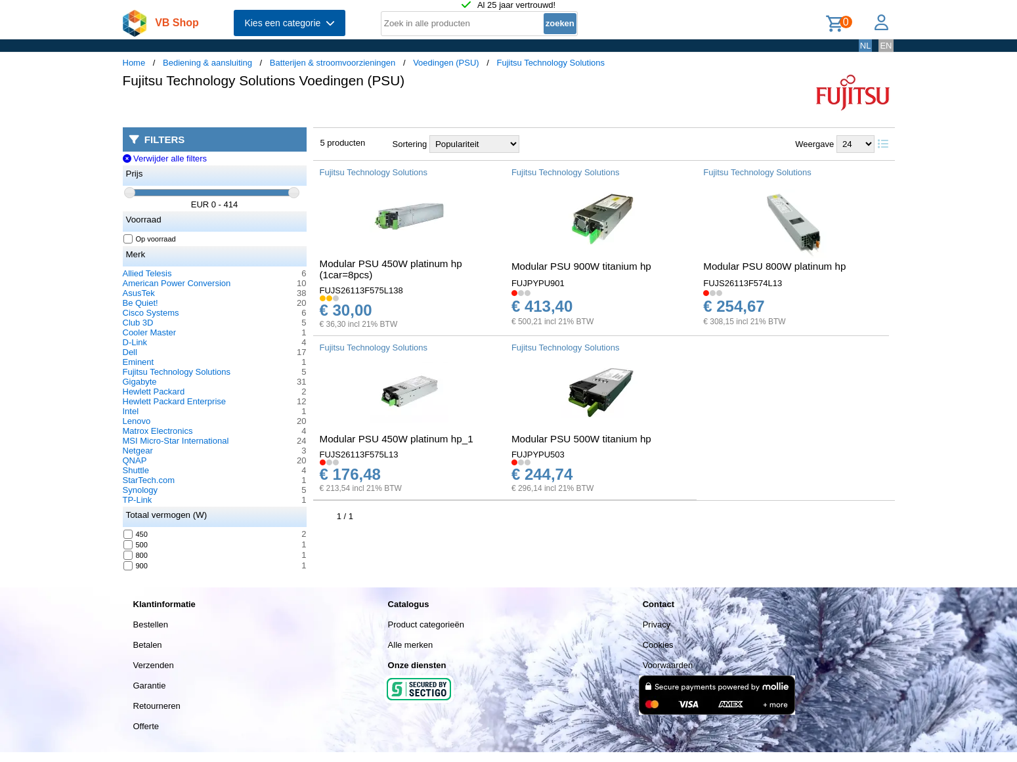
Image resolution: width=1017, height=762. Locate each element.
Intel (131, 411)
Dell (130, 352)
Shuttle (136, 470)
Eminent (138, 362)
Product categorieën (426, 624)
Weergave (814, 144)
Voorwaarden (668, 665)
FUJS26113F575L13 (359, 454)
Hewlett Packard (154, 391)
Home (134, 63)
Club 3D (138, 323)
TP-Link (137, 500)
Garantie (149, 685)
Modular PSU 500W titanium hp (581, 438)
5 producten (343, 143)
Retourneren (157, 706)
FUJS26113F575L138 (361, 290)
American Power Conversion (177, 283)
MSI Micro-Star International (176, 441)
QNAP (135, 460)
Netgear (138, 450)
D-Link (135, 342)
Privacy (657, 624)
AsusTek (139, 293)
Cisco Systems (151, 313)
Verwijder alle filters (165, 158)
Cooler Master (150, 332)
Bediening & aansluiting (207, 63)
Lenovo (137, 421)
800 (136, 555)
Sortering (410, 144)
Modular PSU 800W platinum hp (774, 266)
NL (865, 46)
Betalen (147, 645)
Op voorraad (150, 239)
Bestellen (150, 624)
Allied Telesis (147, 273)
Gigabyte (140, 382)
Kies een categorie (289, 23)
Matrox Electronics (158, 431)
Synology (140, 490)
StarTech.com (149, 480)
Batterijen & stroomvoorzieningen (333, 63)
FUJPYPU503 (538, 454)
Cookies (658, 645)
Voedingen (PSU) (446, 63)
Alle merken (410, 645)
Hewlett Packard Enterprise (175, 401)
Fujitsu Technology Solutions (550, 63)
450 (136, 534)
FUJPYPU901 (538, 283)
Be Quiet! (140, 303)
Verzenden (153, 665)
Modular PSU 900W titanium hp (581, 266)
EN (886, 46)
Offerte (146, 726)
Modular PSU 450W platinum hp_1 (396, 438)
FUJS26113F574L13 (742, 283)
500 (136, 545)
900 (136, 566)
